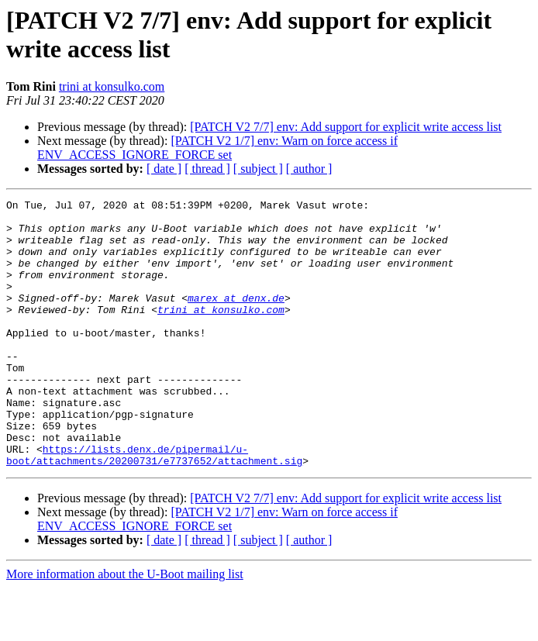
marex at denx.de (236, 319)
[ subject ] (258, 168)
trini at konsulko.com (111, 86)
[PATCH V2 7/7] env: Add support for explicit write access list (346, 126)
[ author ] (309, 168)
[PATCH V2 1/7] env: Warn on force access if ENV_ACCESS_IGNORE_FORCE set (217, 147)
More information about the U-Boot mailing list (124, 627)
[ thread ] (207, 168)
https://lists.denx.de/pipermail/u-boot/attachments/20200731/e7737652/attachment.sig (154, 507)
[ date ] (164, 168)
